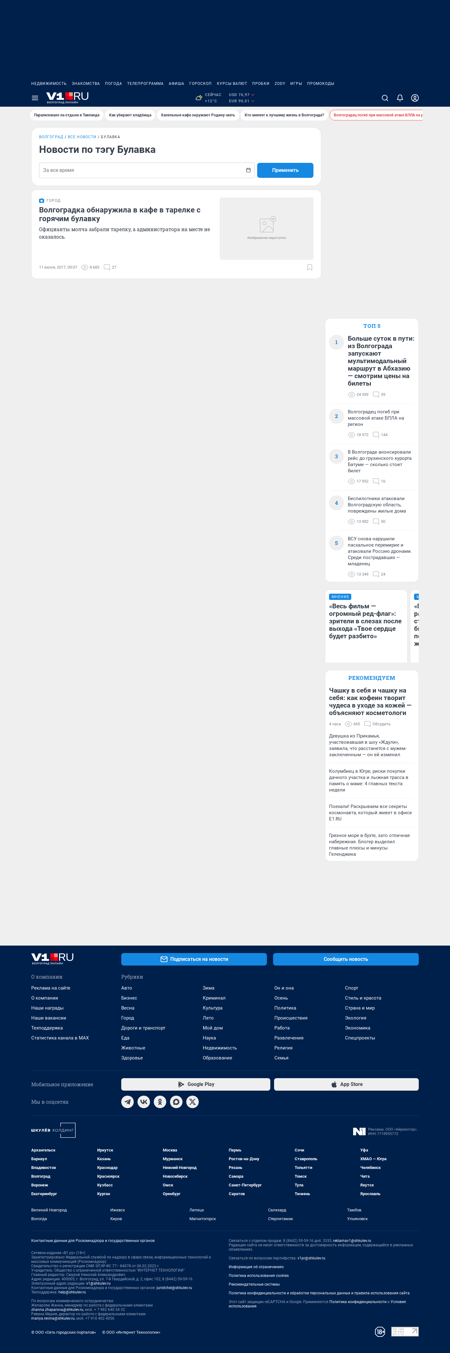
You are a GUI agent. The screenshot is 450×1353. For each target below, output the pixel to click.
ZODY (280, 83)
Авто (126, 988)
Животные (133, 1048)
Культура (212, 1008)
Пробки (261, 83)
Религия (283, 1048)
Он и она (284, 988)
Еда (125, 1038)
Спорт (351, 988)
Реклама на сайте (50, 988)
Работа (282, 1028)
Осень (281, 998)
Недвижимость (49, 83)
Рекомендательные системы (254, 1284)
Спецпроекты (360, 1038)
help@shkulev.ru (72, 1292)
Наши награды (47, 1008)
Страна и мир (360, 1008)
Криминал (214, 998)
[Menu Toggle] (35, 98)
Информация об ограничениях (256, 1267)
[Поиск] (385, 98)
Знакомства (86, 83)
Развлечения (288, 1038)
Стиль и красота (363, 998)
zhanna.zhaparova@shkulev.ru (57, 1309)
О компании (44, 998)
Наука (209, 1038)
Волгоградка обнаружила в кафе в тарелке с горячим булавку (120, 214)
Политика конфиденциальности (358, 1302)
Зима (208, 988)
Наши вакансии (48, 1018)
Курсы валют (232, 83)
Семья (281, 1058)
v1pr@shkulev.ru (311, 1258)
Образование (217, 1058)
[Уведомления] (400, 98)
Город (127, 1018)
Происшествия (291, 1018)
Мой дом (213, 1028)
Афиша (176, 83)
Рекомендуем (371, 677)
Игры (296, 83)
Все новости (82, 137)
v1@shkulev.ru (98, 1283)
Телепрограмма (145, 83)
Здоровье (132, 1058)
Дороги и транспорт (143, 1028)
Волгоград (51, 137)
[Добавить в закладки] (309, 267)
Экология (355, 1018)
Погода (113, 83)
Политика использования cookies (259, 1275)
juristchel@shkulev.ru (174, 1288)
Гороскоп (200, 83)
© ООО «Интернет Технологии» (131, 1332)
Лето (208, 1018)
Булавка (110, 137)
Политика (285, 1008)
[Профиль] (415, 98)
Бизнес (129, 998)
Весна (127, 1008)
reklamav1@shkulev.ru (352, 1241)
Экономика (357, 1028)
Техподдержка (47, 1028)
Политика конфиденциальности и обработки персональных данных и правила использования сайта (319, 1293)
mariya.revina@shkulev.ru (53, 1318)
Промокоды (320, 83)
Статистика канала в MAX (60, 1038)
